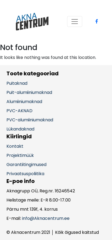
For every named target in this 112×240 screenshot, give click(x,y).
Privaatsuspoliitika (25, 174)
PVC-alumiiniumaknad (29, 120)
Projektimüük (20, 155)
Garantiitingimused (26, 164)
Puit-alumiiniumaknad (29, 92)
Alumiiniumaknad (24, 101)
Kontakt (14, 146)
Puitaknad (16, 83)
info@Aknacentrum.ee (46, 218)
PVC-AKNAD (19, 111)
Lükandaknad (20, 129)
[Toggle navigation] (74, 21)
